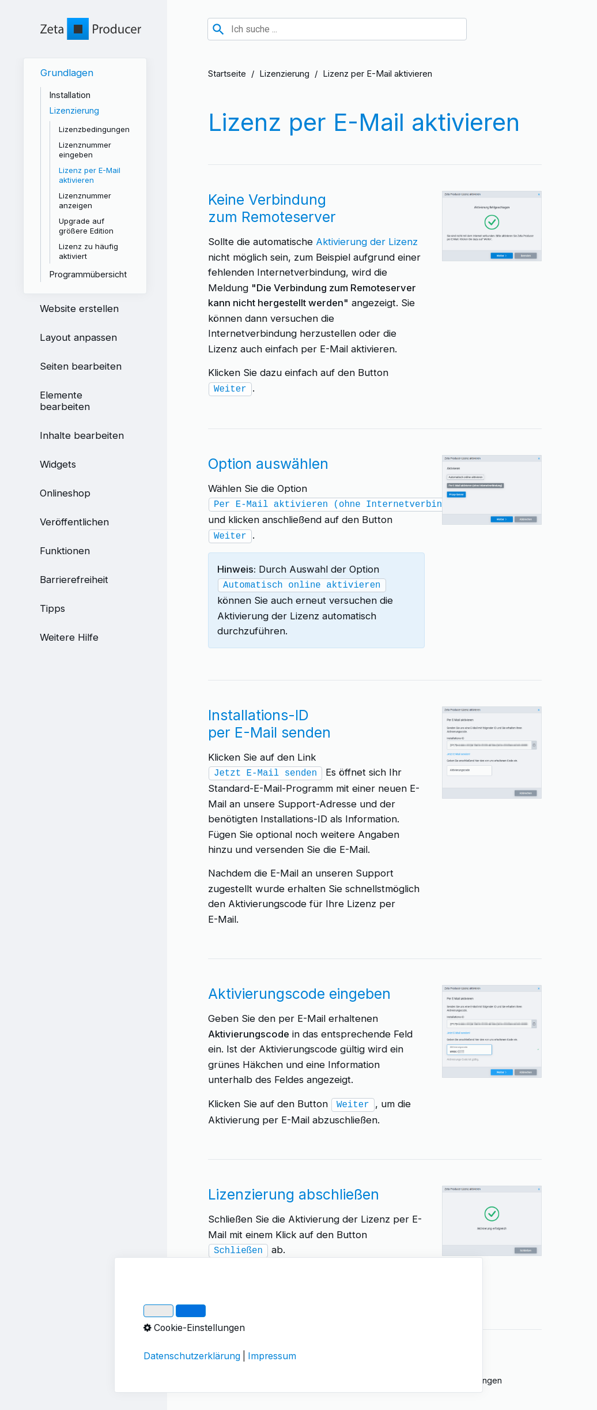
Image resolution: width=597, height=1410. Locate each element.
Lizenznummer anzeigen (85, 200)
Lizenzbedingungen (94, 129)
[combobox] (337, 29)
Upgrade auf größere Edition (86, 225)
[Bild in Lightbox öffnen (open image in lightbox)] (492, 226)
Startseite (227, 74)
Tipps (52, 608)
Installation (70, 95)
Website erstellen (79, 308)
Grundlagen (66, 72)
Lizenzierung (284, 74)
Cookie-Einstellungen (460, 1380)
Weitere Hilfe (69, 637)
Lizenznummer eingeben (85, 149)
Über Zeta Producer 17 (365, 1380)
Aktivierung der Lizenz (367, 241)
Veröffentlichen (74, 522)
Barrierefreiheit (74, 579)
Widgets (58, 464)
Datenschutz (286, 1380)
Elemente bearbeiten (65, 400)
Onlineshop (65, 493)
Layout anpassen (78, 337)
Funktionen (65, 551)
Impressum (229, 1380)
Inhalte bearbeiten (82, 435)
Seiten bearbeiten (81, 366)
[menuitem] (85, 176)
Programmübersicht (88, 274)
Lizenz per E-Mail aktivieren (89, 175)
